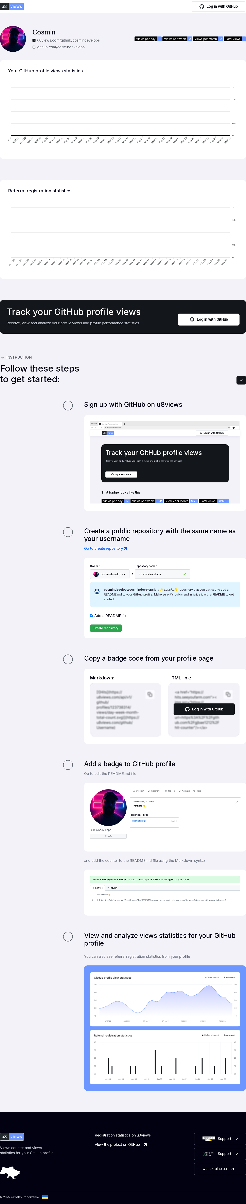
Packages (184, 791)
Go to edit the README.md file (110, 773)
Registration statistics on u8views (123, 1135)
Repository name (146, 566)
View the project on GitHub (121, 1144)
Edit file (97, 888)
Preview (112, 888)
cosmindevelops (139, 821)
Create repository (105, 628)
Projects (170, 791)
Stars (197, 791)
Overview (138, 791)
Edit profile (108, 836)
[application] (123, 115)
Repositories (155, 791)
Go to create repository (106, 548)
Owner (95, 566)
